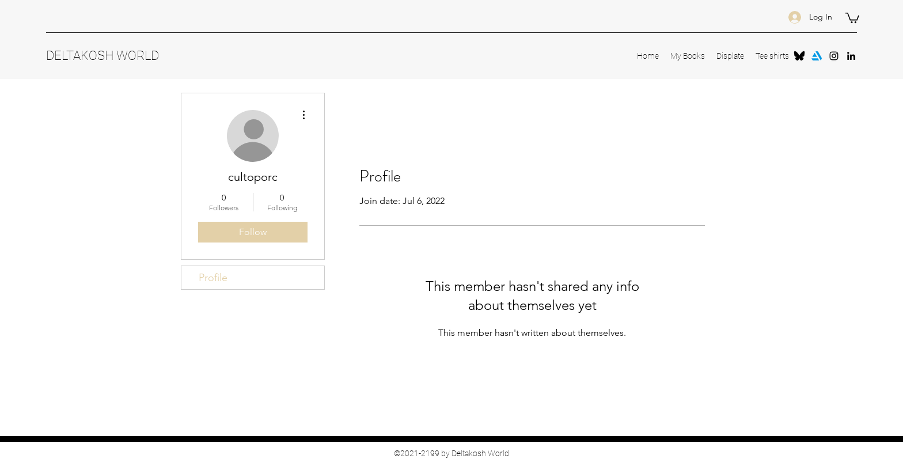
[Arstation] (816, 56)
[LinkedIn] (851, 56)
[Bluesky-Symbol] (799, 56)
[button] (852, 17)
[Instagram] (834, 56)
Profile (213, 277)
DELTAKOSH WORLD (102, 55)
